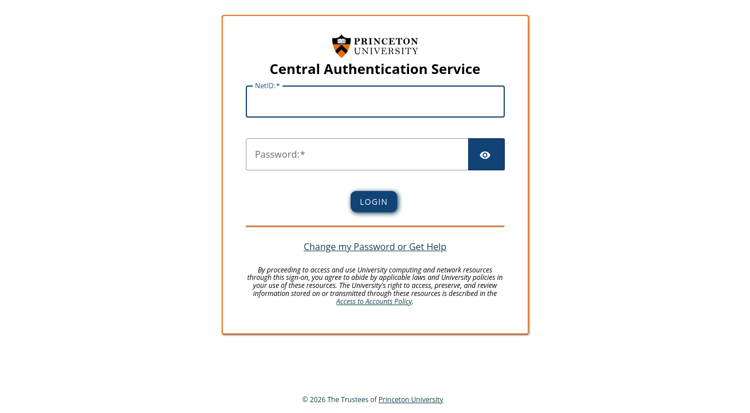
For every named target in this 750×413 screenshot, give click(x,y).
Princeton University (411, 399)
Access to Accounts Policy (374, 301)
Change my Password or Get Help (375, 246)
